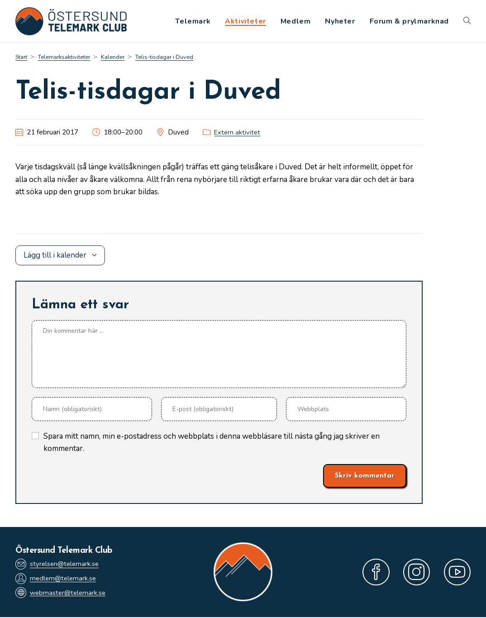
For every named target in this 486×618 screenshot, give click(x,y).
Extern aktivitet (238, 133)
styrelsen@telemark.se (58, 564)
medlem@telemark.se (57, 579)
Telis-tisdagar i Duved (174, 57)
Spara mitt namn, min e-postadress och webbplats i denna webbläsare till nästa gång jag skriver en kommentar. (211, 443)
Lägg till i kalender (55, 256)
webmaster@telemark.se (62, 594)
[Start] (22, 57)
